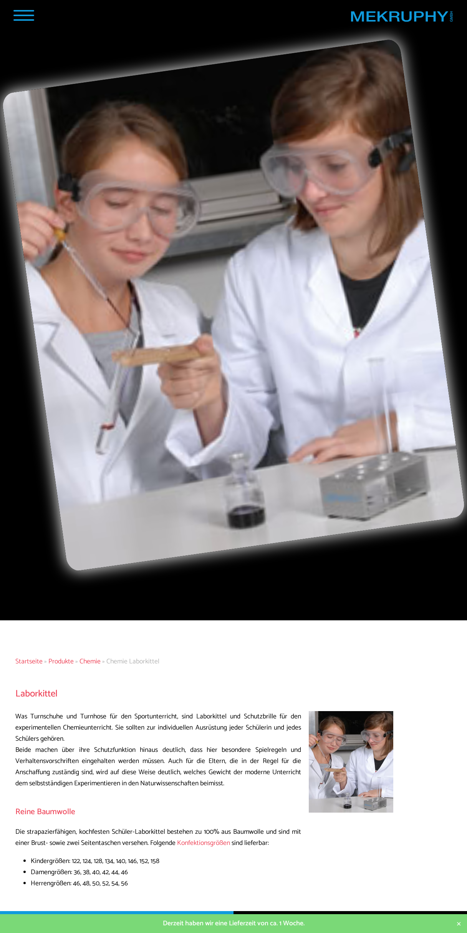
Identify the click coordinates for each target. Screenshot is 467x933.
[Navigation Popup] (23, 15)
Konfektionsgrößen (203, 843)
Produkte (61, 661)
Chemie (90, 661)
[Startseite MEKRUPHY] (401, 18)
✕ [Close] (458, 923)
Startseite (29, 661)
